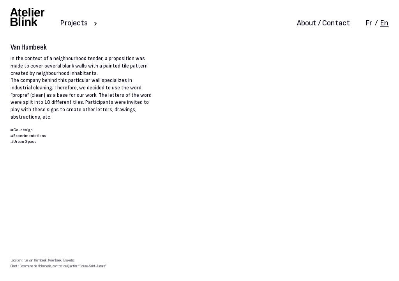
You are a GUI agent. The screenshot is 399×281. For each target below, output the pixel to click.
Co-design (23, 129)
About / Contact (323, 23)
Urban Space (25, 141)
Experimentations (29, 135)
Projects (74, 23)
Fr (368, 23)
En (384, 23)
